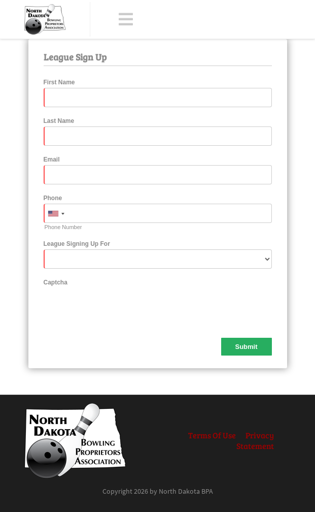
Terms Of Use (212, 435)
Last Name (59, 120)
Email (52, 159)
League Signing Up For (77, 243)
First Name (59, 82)
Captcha (55, 282)
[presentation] (121, 308)
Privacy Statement (255, 440)
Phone (53, 198)
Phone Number (63, 227)
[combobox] (55, 213)
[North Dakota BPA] (44, 19)
